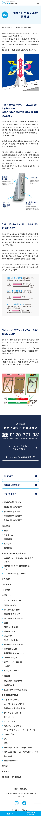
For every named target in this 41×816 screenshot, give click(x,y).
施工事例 (6, 525)
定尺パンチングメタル (13, 725)
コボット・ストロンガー (13, 661)
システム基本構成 (11, 609)
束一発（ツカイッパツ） (13, 703)
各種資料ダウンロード (13, 653)
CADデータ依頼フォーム (14, 573)
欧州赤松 (7, 756)
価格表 (5, 765)
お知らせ (6, 771)
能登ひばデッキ (10, 760)
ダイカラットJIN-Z (11, 712)
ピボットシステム (10, 670)
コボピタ (7, 666)
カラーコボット (9, 657)
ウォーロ (7, 738)
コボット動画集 (10, 640)
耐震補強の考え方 (11, 613)
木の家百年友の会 (20, 484)
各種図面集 (8, 685)
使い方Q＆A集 (9, 648)
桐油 (5, 743)
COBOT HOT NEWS (11, 776)
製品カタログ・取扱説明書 (15, 689)
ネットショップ (20, 493)
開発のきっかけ (10, 605)
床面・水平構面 (10, 627)
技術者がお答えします (12, 502)
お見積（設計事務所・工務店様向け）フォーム (19, 560)
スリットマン (8, 717)
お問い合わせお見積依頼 (30, 813)
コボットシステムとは (11, 600)
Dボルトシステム (10, 699)
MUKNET (20, 476)
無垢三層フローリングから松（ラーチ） (20, 751)
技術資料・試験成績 (12, 680)
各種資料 (6, 675)
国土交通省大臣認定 (12, 618)
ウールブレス (9, 734)
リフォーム (7, 534)
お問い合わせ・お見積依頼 (14, 553)
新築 (5, 530)
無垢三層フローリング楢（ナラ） (17, 747)
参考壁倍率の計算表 (12, 644)
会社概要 (6, 578)
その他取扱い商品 (10, 694)
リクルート (6, 584)
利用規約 (6, 589)
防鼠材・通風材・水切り (13, 708)
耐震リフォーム (9, 631)
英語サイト (7, 595)
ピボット (6, 543)
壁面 (5, 622)
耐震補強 (7, 539)
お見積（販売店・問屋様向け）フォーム (16, 567)
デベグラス (18, 730)
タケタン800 (8, 721)
